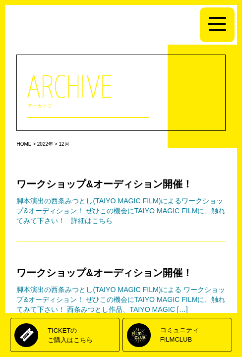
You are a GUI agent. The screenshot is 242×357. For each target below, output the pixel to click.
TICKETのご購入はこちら (70, 335)
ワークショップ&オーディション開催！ (104, 183)
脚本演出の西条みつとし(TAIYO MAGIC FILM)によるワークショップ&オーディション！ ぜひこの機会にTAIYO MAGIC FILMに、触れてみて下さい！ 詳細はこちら (120, 211)
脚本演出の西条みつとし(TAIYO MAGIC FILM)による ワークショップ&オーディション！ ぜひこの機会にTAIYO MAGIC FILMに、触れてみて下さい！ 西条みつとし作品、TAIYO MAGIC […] (120, 299)
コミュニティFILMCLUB (179, 334)
